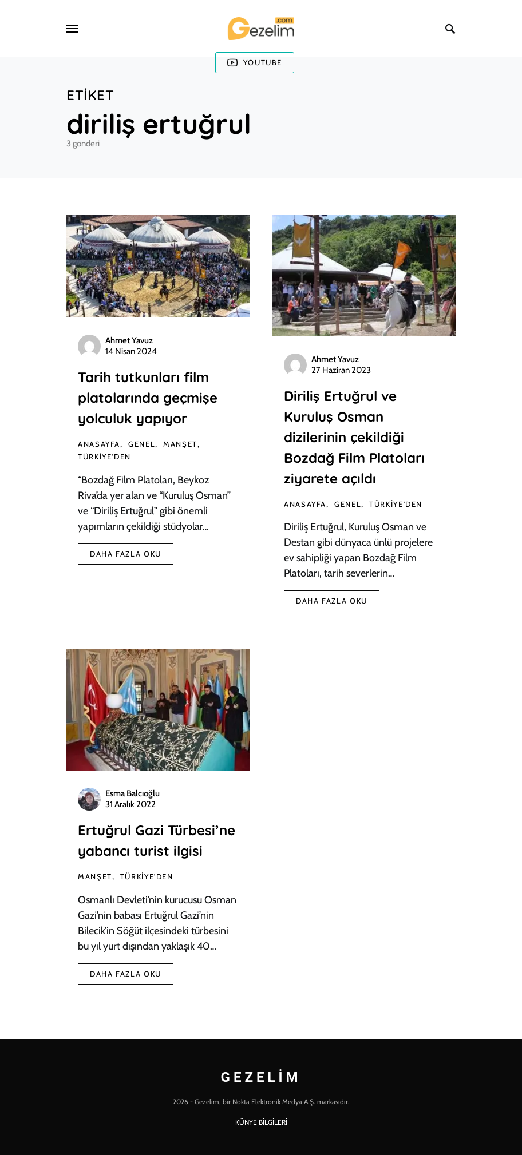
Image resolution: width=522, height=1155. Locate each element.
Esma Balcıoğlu (132, 793)
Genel (141, 443)
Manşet (180, 443)
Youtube (254, 62)
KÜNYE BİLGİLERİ (261, 1122)
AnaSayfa (99, 443)
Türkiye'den (104, 456)
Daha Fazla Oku (125, 553)
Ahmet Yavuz (129, 340)
